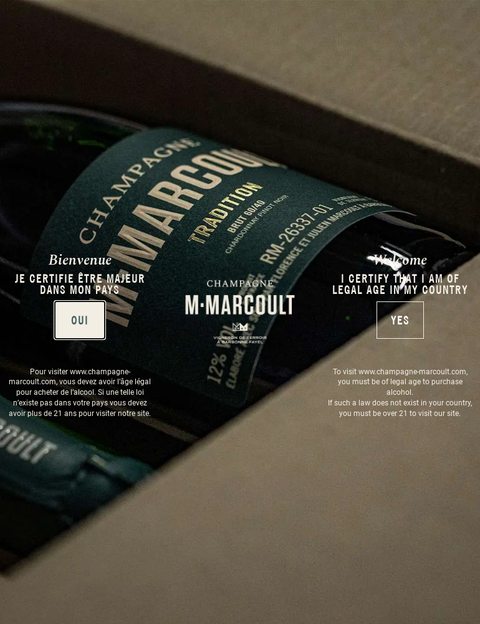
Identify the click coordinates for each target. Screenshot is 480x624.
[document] (240, 312)
